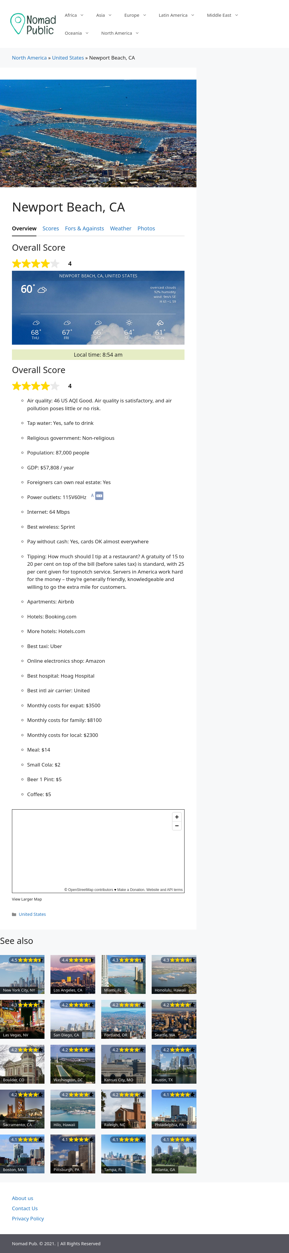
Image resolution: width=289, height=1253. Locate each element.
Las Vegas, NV (15, 1035)
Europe (138, 15)
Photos (146, 228)
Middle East (226, 15)
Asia (107, 15)
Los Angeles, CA (67, 990)
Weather (121, 228)
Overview (24, 228)
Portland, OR (115, 1035)
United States (68, 57)
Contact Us (25, 1208)
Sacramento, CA (17, 1124)
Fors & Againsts (84, 228)
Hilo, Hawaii (64, 1124)
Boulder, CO (13, 1079)
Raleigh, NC (114, 1124)
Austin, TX (164, 1079)
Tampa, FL (113, 1169)
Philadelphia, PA (169, 1124)
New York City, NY (19, 990)
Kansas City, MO (118, 1079)
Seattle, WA (165, 1035)
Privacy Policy (28, 1218)
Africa (77, 15)
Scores (50, 228)
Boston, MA (13, 1169)
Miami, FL (113, 990)
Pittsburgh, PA (66, 1169)
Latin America (180, 15)
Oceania (80, 33)
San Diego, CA (66, 1035)
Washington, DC (68, 1079)
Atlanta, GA (165, 1169)
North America (123, 33)
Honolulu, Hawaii (170, 990)
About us (22, 1198)
